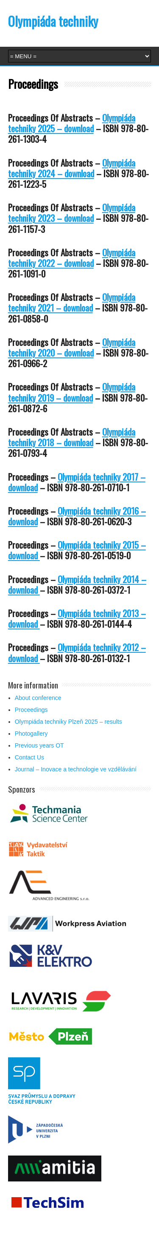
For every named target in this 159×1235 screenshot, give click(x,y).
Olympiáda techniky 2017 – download (76, 482)
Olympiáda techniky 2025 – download (71, 123)
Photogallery (31, 733)
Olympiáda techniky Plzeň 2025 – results (68, 721)
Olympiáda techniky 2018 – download (71, 437)
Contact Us (29, 757)
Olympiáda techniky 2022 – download (71, 257)
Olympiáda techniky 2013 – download (77, 618)
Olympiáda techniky (53, 21)
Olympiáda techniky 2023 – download (71, 212)
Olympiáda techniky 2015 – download (77, 550)
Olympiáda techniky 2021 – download (71, 302)
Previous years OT (39, 745)
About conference (38, 697)
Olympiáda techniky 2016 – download (77, 516)
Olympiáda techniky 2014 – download (77, 584)
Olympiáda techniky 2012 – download (77, 652)
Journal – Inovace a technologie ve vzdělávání (76, 769)
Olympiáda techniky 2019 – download (71, 392)
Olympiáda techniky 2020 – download (71, 347)
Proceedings (31, 709)
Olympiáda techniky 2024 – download (71, 168)
